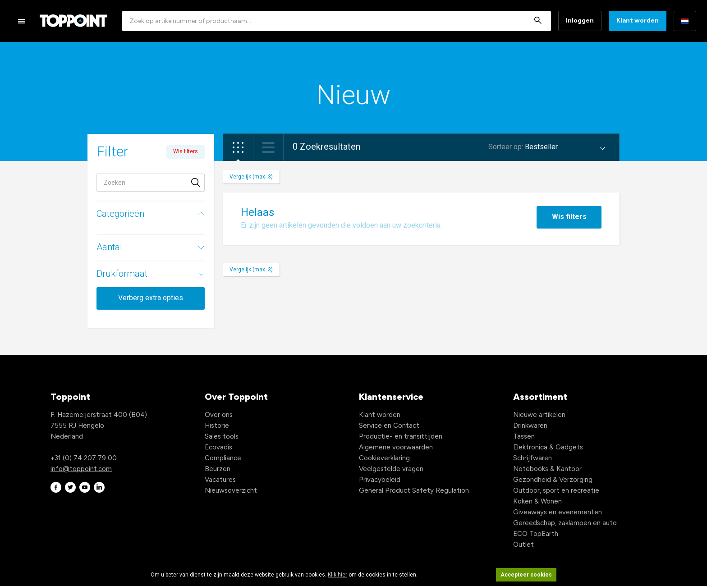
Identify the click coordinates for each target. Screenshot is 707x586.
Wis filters (569, 216)
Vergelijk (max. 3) (251, 177)
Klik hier (337, 575)
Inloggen (580, 20)
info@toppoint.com (81, 469)
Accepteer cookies (526, 575)
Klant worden (637, 20)
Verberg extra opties (150, 297)
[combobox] (336, 21)
